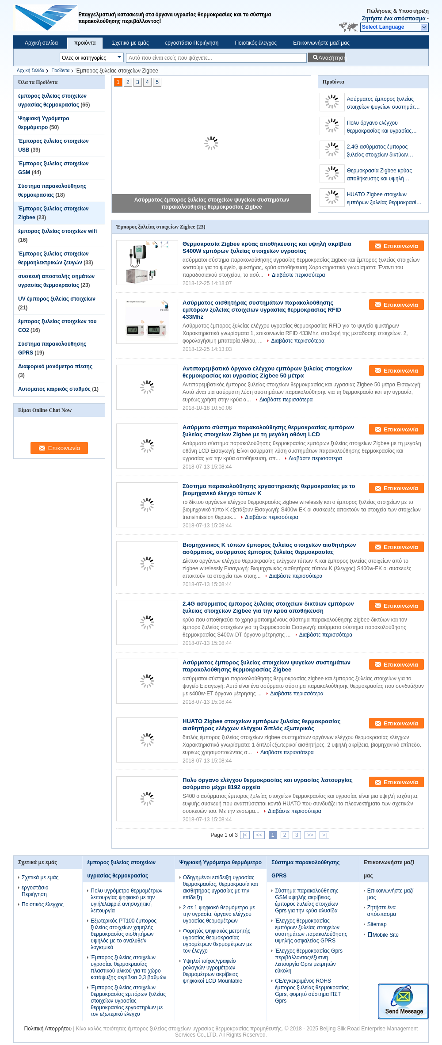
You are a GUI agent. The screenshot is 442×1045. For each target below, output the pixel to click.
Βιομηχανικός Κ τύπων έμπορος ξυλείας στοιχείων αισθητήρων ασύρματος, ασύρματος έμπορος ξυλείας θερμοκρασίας (269, 548)
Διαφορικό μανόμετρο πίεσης (55, 366)
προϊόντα (85, 43)
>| (324, 835)
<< (259, 835)
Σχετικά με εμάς (130, 43)
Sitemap (377, 924)
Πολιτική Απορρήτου (48, 1029)
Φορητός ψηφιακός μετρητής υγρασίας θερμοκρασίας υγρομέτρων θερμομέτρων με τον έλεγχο (217, 941)
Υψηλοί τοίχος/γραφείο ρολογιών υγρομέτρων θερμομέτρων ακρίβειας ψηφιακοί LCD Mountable (213, 971)
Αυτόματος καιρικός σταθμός (54, 389)
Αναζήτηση (331, 57)
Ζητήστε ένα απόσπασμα (394, 18)
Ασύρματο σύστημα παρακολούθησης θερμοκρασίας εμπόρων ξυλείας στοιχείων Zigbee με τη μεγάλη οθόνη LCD (268, 431)
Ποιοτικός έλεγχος (256, 43)
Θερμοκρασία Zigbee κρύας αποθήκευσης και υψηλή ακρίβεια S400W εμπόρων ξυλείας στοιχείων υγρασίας (379, 175)
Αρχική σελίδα (41, 43)
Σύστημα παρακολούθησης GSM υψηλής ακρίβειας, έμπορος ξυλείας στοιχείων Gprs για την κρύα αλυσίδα (306, 901)
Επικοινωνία (401, 246)
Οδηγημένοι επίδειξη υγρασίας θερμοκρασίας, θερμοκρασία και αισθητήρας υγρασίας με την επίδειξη (220, 887)
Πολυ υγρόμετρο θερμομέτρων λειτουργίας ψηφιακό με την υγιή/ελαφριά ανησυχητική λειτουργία (126, 901)
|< (245, 835)
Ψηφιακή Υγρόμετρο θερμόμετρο (220, 862)
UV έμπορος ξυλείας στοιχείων (56, 299)
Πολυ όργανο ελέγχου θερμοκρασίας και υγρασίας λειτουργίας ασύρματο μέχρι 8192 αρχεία (379, 127)
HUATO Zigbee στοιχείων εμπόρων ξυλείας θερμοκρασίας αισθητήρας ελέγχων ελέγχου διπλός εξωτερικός (384, 198)
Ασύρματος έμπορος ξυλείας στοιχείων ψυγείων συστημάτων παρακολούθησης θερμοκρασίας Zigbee (384, 103)
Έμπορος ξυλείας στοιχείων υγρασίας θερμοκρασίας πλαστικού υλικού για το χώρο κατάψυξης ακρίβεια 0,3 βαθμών (128, 967)
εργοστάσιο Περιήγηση (192, 43)
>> (310, 835)
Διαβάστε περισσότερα (298, 275)
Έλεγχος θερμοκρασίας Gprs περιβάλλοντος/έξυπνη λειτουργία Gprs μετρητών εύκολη (309, 961)
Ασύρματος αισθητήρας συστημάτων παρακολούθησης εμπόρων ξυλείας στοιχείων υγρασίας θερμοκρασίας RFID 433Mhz (262, 309)
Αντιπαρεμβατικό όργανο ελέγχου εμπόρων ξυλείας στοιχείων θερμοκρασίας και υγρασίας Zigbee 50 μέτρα (267, 372)
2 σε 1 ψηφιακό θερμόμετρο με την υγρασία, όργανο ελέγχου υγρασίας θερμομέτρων (219, 914)
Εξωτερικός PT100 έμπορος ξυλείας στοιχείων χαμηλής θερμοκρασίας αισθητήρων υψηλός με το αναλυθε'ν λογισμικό (123, 934)
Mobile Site (383, 935)
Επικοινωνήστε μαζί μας (321, 43)
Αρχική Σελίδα (30, 70)
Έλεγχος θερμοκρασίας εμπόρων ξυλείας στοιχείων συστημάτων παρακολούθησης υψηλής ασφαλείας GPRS (311, 931)
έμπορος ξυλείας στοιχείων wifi (57, 231)
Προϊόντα (60, 70)
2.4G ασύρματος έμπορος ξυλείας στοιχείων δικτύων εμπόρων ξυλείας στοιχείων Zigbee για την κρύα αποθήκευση (379, 151)
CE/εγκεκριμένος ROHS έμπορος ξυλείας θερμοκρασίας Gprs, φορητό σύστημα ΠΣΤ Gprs (312, 991)
